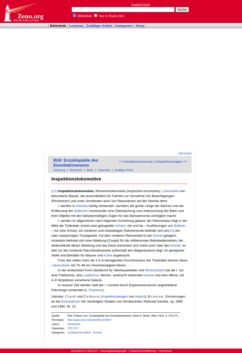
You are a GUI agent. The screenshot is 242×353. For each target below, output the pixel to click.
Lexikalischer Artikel (79, 332)
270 (69, 328)
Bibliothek (82, 16)
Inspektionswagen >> (171, 161)
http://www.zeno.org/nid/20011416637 (89, 319)
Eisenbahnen (71, 301)
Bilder (90, 170)
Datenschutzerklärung (143, 350)
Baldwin (180, 225)
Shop (140, 25)
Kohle (108, 255)
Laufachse (91, 275)
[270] (54, 191)
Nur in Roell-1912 (109, 16)
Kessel (158, 235)
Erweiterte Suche (140, 4)
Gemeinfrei (73, 324)
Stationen (81, 211)
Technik (97, 332)
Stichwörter (75, 170)
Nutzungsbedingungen (114, 350)
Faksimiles (104, 170)
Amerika (82, 206)
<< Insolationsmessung (136, 161)
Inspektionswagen (115, 296)
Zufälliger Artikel (99, 25)
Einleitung (59, 170)
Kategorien (124, 25)
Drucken (185, 153)
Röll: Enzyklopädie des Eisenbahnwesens (75, 163)
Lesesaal (76, 25)
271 (76, 328)
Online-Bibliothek (23, 11)
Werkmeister (154, 270)
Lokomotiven (60, 265)
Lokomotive (170, 191)
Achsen (120, 225)
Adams (140, 296)
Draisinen (95, 290)
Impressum (165, 350)
